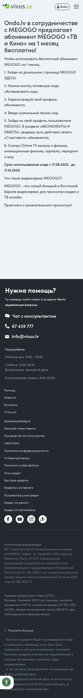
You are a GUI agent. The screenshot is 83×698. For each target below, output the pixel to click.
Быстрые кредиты (16, 480)
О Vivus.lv (10, 412)
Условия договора (16, 458)
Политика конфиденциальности (26, 451)
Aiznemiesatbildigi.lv (17, 421)
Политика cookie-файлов (21, 465)
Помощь (9, 390)
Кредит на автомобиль (20, 510)
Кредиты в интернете (18, 488)
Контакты (10, 405)
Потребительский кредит (21, 495)
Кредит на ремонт (16, 503)
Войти (64, 6)
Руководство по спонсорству (24, 436)
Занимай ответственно (20, 428)
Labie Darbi (11, 443)
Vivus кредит (12, 473)
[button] (77, 7)
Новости (10, 398)
